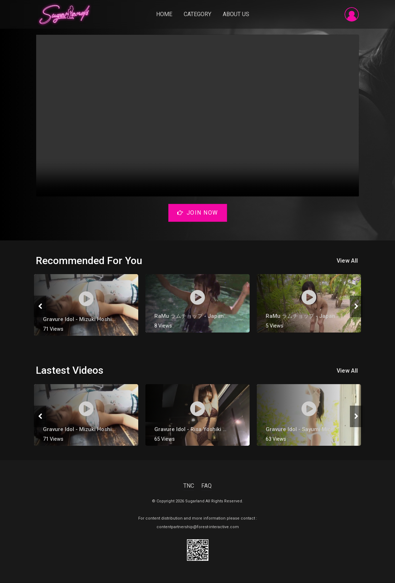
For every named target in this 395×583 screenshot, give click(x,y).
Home (165, 14)
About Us (237, 14)
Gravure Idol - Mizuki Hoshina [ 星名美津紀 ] (97, 320)
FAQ (206, 486)
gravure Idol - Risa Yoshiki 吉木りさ (199, 430)
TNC (188, 486)
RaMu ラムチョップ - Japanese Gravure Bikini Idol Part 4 (226, 317)
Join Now (197, 214)
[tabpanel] (86, 306)
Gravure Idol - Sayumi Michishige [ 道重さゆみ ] (325, 430)
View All (348, 261)
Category (198, 14)
